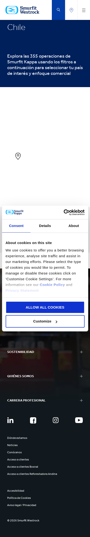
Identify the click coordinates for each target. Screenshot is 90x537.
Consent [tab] (16, 226)
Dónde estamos (17, 438)
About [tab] (73, 226)
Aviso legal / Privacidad (21, 505)
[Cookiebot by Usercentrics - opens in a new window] (64, 212)
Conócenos (14, 452)
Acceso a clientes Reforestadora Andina (32, 474)
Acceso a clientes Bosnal (22, 466)
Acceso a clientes (18, 459)
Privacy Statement (22, 290)
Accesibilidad (15, 490)
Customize (45, 321)
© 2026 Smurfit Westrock (23, 520)
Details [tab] (45, 226)
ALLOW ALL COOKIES (45, 307)
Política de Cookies (19, 498)
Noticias (12, 445)
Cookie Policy (52, 285)
